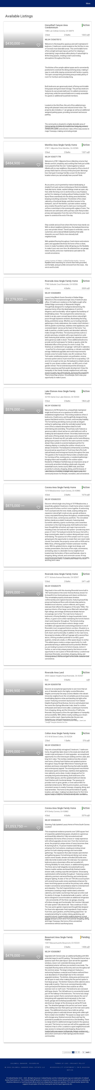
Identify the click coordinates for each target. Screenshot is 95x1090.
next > (88, 1052)
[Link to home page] (5, 3)
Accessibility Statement (62, 1067)
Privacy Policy (77, 1063)
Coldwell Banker (19, 1063)
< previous (67, 1052)
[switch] (38, 44)
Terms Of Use (61, 1063)
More (88, 3)
